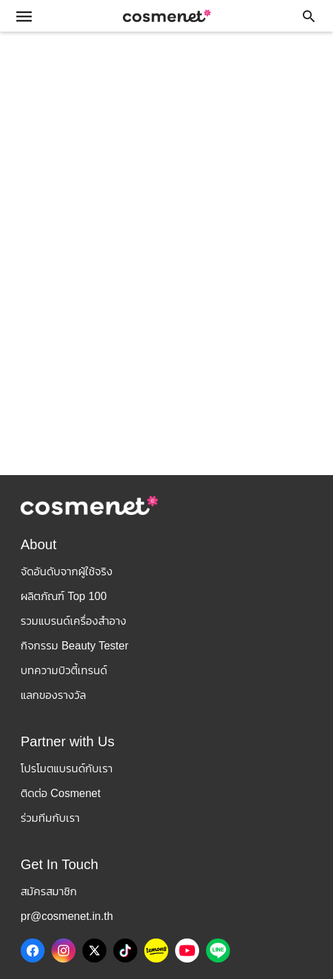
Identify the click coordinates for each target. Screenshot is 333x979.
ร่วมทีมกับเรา (50, 818)
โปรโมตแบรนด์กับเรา (67, 768)
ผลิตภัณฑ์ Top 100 (63, 596)
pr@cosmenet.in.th (67, 916)
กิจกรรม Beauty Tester (74, 646)
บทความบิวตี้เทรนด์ (64, 670)
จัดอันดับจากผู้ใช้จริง (67, 571)
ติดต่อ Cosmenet (60, 793)
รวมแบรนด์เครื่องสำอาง (73, 621)
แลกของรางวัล (53, 695)
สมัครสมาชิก (49, 891)
